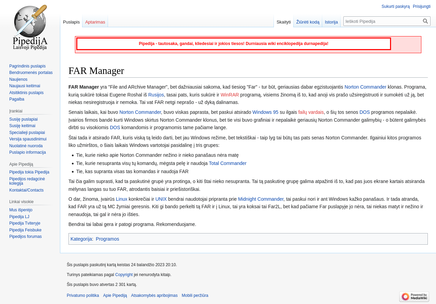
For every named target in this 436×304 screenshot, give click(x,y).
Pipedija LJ (19, 216)
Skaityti (284, 22)
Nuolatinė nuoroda (26, 145)
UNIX (161, 199)
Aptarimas (95, 22)
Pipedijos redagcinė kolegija (27, 181)
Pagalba (16, 99)
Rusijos (156, 94)
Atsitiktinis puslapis (26, 92)
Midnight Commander (260, 199)
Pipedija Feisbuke (25, 230)
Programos (107, 239)
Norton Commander (366, 87)
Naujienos (18, 79)
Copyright (124, 274)
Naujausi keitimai (24, 85)
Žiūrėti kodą (308, 22)
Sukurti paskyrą (396, 6)
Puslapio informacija (27, 152)
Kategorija (81, 239)
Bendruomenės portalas (30, 72)
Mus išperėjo (20, 210)
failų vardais (311, 112)
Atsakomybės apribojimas (154, 295)
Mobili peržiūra (195, 295)
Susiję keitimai (22, 125)
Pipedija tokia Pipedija (29, 172)
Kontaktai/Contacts (26, 190)
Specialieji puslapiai (27, 132)
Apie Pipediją (115, 295)
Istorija (331, 22)
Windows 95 (265, 112)
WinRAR (230, 94)
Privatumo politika (83, 295)
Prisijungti (422, 6)
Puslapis (71, 22)
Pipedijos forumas (25, 236)
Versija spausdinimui (27, 139)
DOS (364, 112)
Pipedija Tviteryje (24, 223)
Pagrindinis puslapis (27, 66)
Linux (121, 199)
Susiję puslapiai (23, 119)
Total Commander (228, 163)
